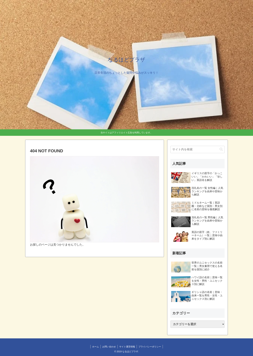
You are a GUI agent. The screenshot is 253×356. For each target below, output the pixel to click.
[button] (221, 149)
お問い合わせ (109, 346)
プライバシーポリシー (149, 346)
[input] (197, 149)
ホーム (95, 346)
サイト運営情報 (127, 346)
